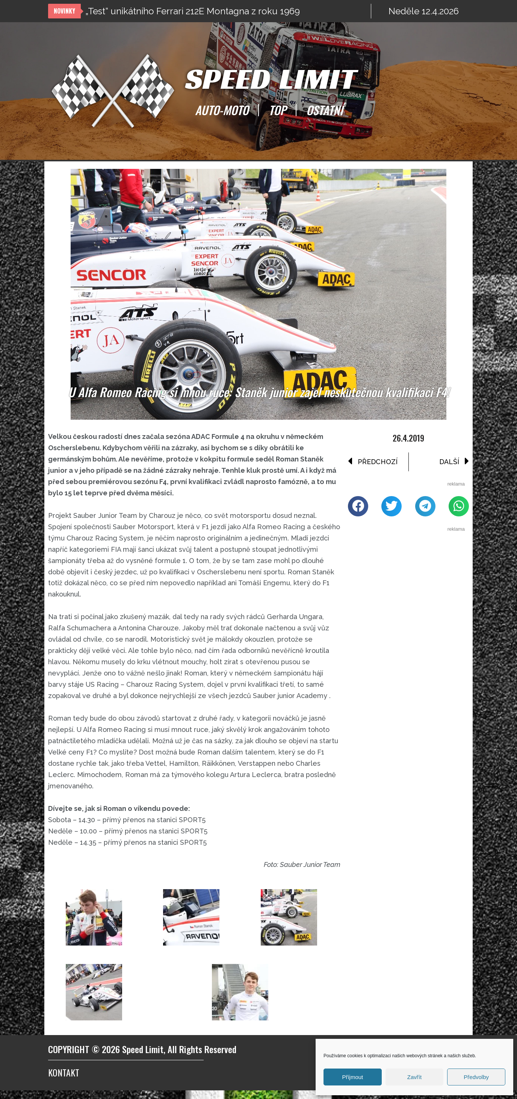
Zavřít (414, 1077)
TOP (277, 109)
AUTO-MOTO (221, 109)
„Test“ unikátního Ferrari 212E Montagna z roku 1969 (192, 11)
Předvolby (476, 1077)
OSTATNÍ (324, 109)
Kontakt (63, 1081)
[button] (358, 507)
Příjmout (352, 1077)
